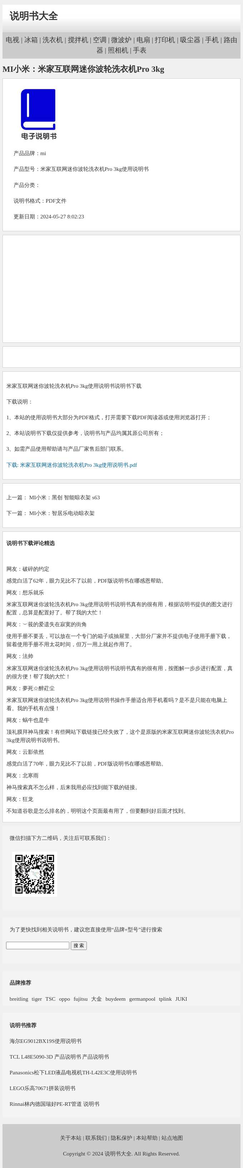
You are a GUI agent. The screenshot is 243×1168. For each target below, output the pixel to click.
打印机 (165, 40)
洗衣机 (53, 40)
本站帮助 (147, 1138)
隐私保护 (121, 1138)
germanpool (142, 999)
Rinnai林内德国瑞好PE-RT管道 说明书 (55, 1104)
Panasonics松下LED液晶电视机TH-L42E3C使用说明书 (73, 1072)
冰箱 (31, 40)
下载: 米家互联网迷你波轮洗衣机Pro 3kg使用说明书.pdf (71, 465)
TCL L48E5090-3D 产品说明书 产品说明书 (59, 1057)
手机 (212, 40)
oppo (64, 999)
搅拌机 (78, 40)
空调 (99, 40)
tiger (37, 999)
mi (43, 153)
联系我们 (96, 1138)
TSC (50, 999)
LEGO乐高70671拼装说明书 (42, 1088)
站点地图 (172, 1138)
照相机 (118, 50)
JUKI (181, 999)
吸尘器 (190, 40)
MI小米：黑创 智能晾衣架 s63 (64, 497)
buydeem (115, 999)
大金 (96, 999)
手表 (140, 50)
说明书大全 (34, 16)
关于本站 (70, 1138)
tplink (165, 999)
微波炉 (121, 40)
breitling (19, 999)
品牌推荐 (20, 983)
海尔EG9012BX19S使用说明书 (45, 1041)
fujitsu (81, 999)
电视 (12, 40)
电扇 (143, 40)
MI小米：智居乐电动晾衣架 (62, 513)
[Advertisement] (121, 289)
